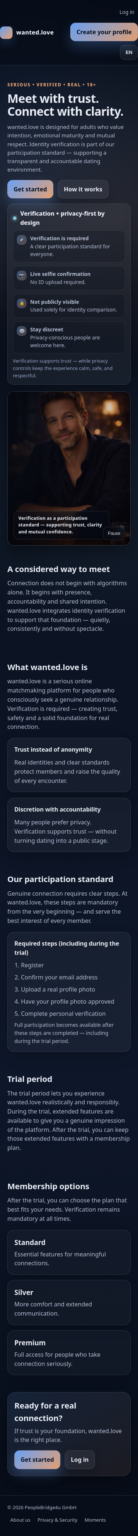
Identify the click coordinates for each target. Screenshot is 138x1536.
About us (20, 1520)
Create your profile (104, 32)
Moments (95, 1520)
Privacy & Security (57, 1520)
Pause (114, 533)
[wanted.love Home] (27, 32)
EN (128, 52)
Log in (127, 11)
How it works (83, 189)
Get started (30, 189)
